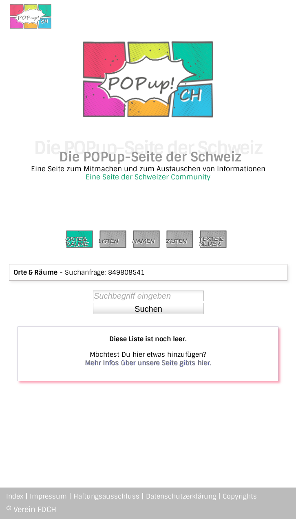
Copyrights (240, 496)
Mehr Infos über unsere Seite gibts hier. (148, 362)
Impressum (48, 496)
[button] (148, 308)
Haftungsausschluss (106, 496)
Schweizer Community (172, 176)
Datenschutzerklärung (181, 496)
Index (14, 496)
